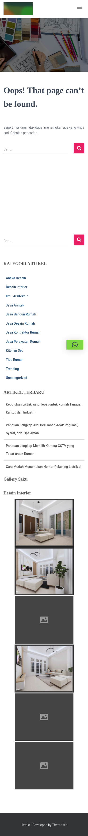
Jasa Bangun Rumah (21, 314)
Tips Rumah (14, 360)
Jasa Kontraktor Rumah (23, 332)
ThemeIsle (59, 825)
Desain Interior (16, 287)
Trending (12, 369)
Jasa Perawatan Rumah (23, 341)
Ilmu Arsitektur (17, 296)
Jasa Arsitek (15, 305)
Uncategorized (16, 378)
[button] (74, 345)
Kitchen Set (14, 350)
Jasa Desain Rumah (20, 323)
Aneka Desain (16, 278)
